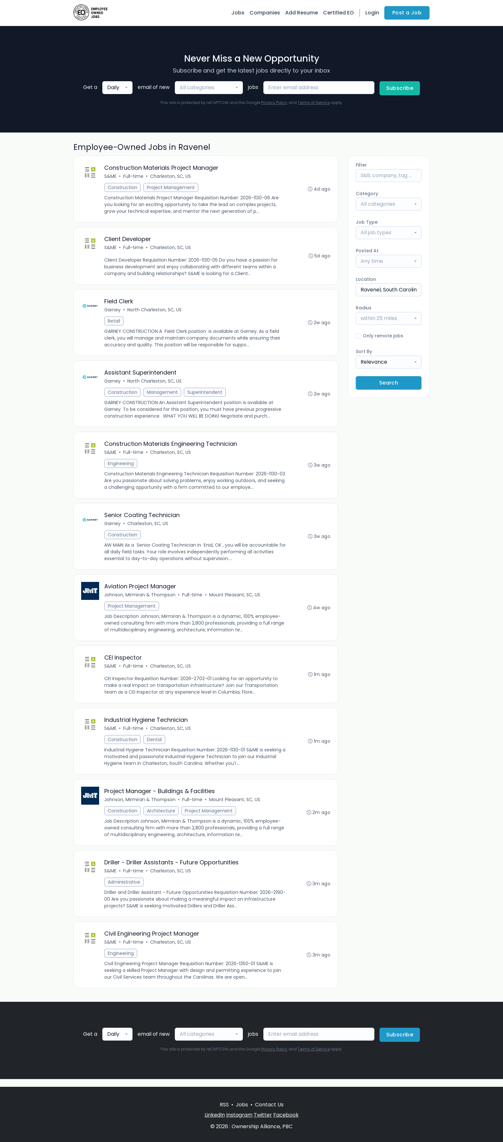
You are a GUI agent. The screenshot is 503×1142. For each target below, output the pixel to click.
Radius (363, 308)
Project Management (171, 188)
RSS (224, 1104)
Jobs (237, 12)
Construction (123, 188)
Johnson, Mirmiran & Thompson (140, 599)
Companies (265, 12)
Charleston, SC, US (170, 176)
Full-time (134, 176)
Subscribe (399, 88)
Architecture (161, 817)
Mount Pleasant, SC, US (234, 599)
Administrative (124, 889)
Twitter (263, 1115)
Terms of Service (314, 102)
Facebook (286, 1115)
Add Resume (301, 12)
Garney (113, 311)
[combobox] (117, 87)
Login (372, 12)
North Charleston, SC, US (155, 311)
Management (162, 394)
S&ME (111, 176)
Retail (114, 322)
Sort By (364, 351)
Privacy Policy (274, 102)
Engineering (121, 466)
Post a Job (407, 12)
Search (388, 382)
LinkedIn (215, 1115)
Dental (154, 745)
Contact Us (269, 1104)
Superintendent (205, 394)
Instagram (239, 1115)
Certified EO (338, 12)
